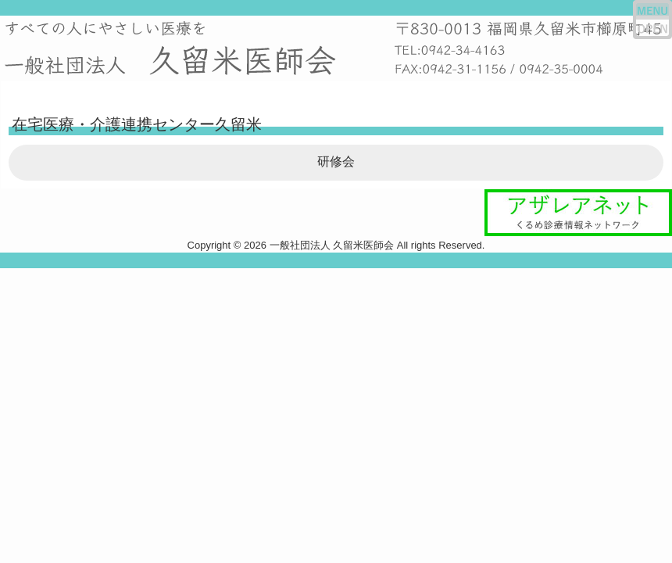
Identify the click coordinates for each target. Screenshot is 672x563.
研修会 (336, 161)
